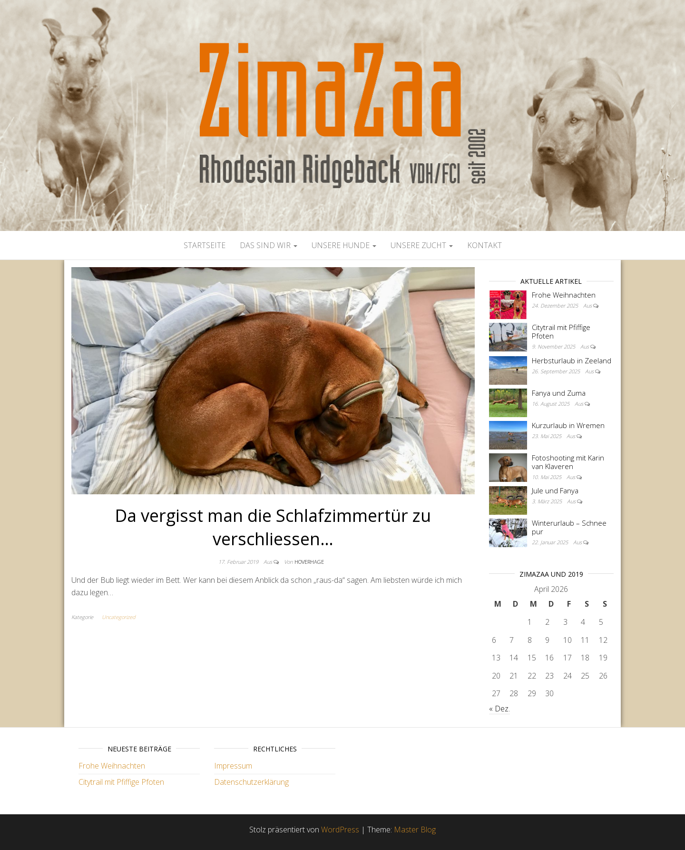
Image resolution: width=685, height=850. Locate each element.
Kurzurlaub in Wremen (568, 425)
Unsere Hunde (344, 245)
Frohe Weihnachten (564, 295)
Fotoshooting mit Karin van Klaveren (568, 462)
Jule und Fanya (555, 490)
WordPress (340, 829)
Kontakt (484, 245)
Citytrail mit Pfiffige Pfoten (561, 331)
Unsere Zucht (422, 245)
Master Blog (415, 829)
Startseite (204, 245)
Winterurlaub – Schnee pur (569, 527)
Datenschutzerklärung (251, 782)
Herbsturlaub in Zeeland (571, 360)
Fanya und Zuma (559, 393)
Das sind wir (268, 245)
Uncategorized (119, 616)
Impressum (233, 765)
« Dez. (499, 708)
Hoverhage (309, 561)
